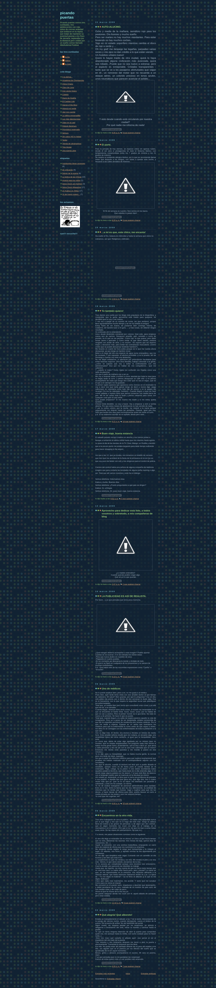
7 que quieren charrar (131, 966)
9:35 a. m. (116, 133)
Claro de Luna (68, 87)
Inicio (128, 973)
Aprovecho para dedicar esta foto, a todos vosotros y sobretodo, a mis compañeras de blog (127, 513)
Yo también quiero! (113, 310)
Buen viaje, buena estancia (117, 433)
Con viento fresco (69, 91)
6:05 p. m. (116, 966)
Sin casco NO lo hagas (71, 137)
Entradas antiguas (148, 973)
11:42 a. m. (116, 903)
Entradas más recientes (105, 973)
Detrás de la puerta (70, 173)
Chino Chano (67, 84)
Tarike (64, 140)
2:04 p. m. (116, 299)
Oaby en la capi (68, 123)
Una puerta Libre (69, 151)
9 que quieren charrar (131, 133)
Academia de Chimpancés (73, 80)
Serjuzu (65, 133)
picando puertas (67, 15)
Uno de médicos (111, 688)
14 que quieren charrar (132, 421)
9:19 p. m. (116, 677)
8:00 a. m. (116, 803)
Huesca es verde (69, 108)
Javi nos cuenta (68, 112)
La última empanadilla (71, 115)
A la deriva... (67, 77)
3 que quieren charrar (130, 499)
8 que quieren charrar (131, 220)
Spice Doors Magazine (71, 187)
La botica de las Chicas (72, 177)
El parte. (106, 144)
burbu (67, 57)
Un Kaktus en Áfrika (70, 191)
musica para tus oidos (71, 180)
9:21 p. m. (116, 421)
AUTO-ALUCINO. (111, 26)
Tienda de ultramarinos (71, 144)
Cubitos (65, 94)
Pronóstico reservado (71, 129)
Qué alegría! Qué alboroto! (117, 914)
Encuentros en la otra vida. (117, 815)
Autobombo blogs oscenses (73, 163)
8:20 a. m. (116, 220)
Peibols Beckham (69, 126)
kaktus (67, 61)
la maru (68, 64)
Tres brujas (67, 147)
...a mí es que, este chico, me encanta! (124, 232)
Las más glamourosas (71, 119)
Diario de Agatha (69, 98)
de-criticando (67, 170)
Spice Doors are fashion (72, 184)
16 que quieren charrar (132, 803)
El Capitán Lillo (68, 101)
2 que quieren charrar (131, 584)
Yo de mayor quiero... (71, 194)
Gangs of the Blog (69, 105)
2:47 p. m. (116, 584)
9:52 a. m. (114, 499)
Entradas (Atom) (114, 979)
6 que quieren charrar (131, 299)
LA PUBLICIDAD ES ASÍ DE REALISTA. (124, 596)
